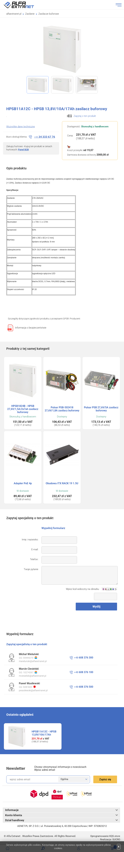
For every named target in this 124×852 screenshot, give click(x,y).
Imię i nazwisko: (30, 539)
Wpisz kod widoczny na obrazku (82, 589)
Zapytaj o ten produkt (85, 116)
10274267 (30, 672)
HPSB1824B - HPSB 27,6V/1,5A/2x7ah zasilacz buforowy (22, 409)
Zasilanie (30, 13)
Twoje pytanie (31, 569)
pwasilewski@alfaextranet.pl (33, 690)
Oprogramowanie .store (105, 836)
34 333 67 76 (44, 136)
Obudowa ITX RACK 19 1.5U (62, 483)
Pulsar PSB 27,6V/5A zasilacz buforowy (101, 409)
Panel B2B (23, 149)
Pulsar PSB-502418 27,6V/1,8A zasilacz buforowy (62, 409)
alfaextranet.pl (13, 13)
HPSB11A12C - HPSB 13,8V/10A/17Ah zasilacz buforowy (44, 734)
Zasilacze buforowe (48, 13)
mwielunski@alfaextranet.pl (33, 661)
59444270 (30, 657)
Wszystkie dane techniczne (20, 126)
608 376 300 (83, 657)
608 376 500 (83, 686)
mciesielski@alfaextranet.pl (32, 676)
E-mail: (34, 549)
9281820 (29, 686)
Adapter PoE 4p (23, 483)
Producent (75, 318)
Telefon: (34, 559)
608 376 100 (83, 672)
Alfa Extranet (23, 5)
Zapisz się (105, 779)
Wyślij (96, 606)
